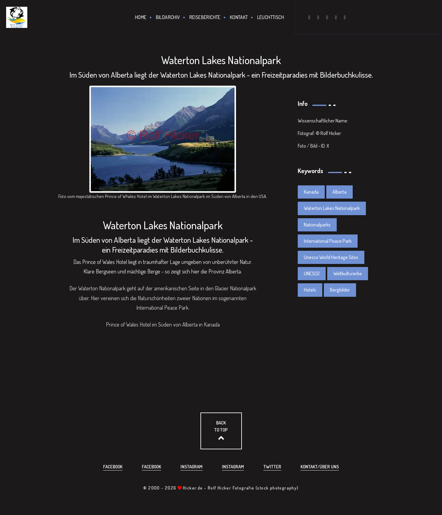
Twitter (272, 467)
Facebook (112, 467)
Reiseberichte (205, 17)
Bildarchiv (168, 17)
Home (141, 17)
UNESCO (312, 273)
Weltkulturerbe (347, 273)
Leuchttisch (270, 17)
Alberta (339, 192)
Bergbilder (340, 290)
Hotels (310, 290)
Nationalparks (317, 225)
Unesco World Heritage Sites (331, 257)
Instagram (191, 467)
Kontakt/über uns (319, 467)
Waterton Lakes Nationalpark (332, 208)
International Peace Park (327, 241)
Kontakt (239, 17)
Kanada (311, 192)
